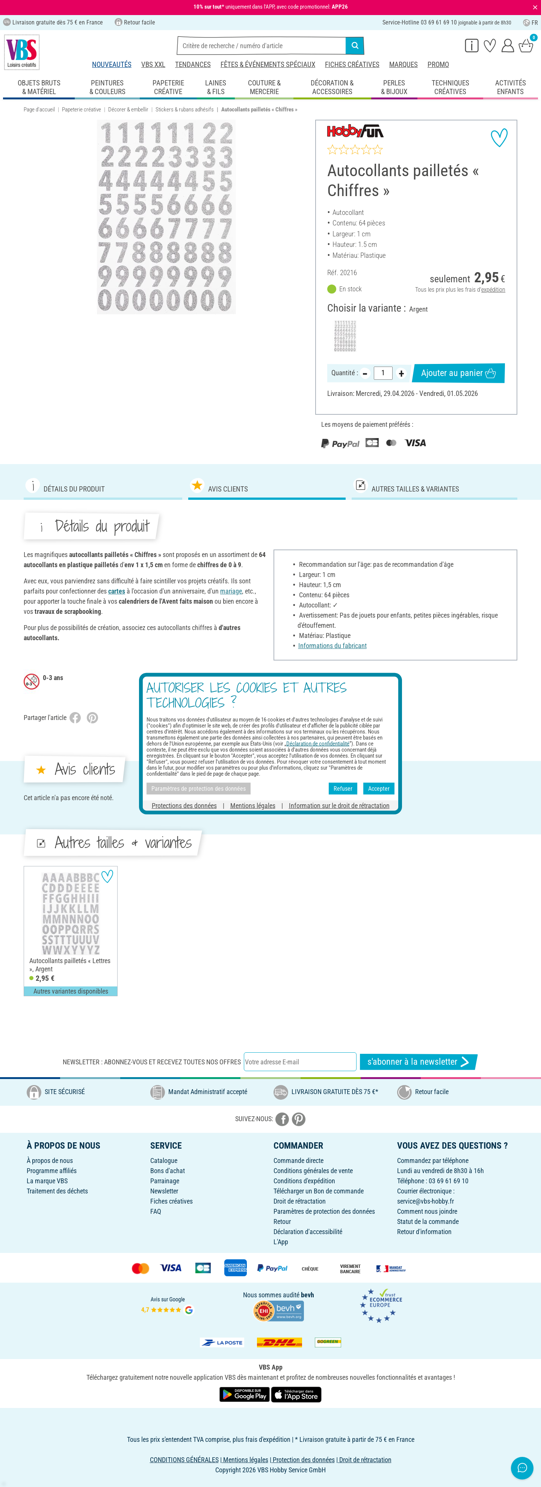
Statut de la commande (428, 1221)
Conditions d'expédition (304, 1181)
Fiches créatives (352, 64)
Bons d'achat (167, 1171)
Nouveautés (111, 64)
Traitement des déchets (57, 1191)
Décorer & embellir (128, 109)
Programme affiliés (52, 1171)
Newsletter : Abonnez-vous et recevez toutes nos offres (152, 1062)
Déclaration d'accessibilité (308, 1232)
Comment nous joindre (427, 1211)
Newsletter (164, 1191)
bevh (307, 1295)
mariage (231, 591)
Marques (403, 64)
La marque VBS (47, 1181)
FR (530, 22)
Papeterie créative (81, 109)
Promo (438, 64)
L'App (281, 1242)
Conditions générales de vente (313, 1171)
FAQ (155, 1211)
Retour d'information (424, 1232)
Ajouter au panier (458, 373)
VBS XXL (153, 64)
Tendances (193, 64)
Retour (282, 1221)
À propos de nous (50, 1160)
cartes (116, 591)
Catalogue (163, 1160)
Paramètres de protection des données (324, 1211)
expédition (493, 290)
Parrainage (164, 1181)
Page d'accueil (39, 109)
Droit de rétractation (300, 1201)
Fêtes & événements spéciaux (268, 64)
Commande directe (298, 1160)
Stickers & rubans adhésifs (185, 109)
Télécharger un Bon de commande (319, 1191)
